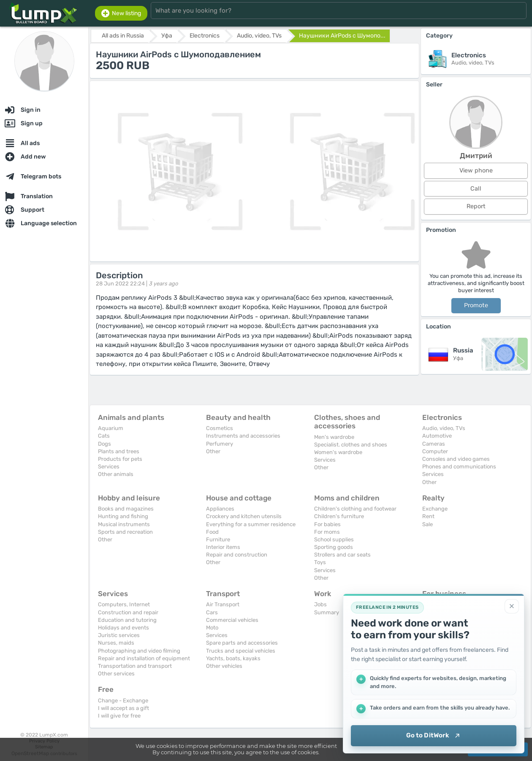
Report (476, 206)
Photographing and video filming (139, 651)
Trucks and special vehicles (240, 651)
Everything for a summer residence (251, 524)
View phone (476, 170)
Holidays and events (123, 627)
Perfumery (219, 444)
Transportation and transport (135, 666)
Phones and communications (459, 466)
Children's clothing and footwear (355, 509)
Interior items (223, 547)
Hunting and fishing (123, 516)
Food (212, 532)
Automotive (437, 436)
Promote (476, 305)
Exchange (435, 509)
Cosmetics (219, 428)
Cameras (433, 444)
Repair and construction (236, 554)
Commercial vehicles (232, 620)
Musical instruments (124, 524)
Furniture (218, 539)
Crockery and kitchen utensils (244, 516)
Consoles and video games (456, 459)
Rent (428, 516)
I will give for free (119, 716)
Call (475, 188)
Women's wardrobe (338, 452)
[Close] (512, 606)
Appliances (220, 509)
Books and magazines (126, 509)
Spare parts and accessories (242, 643)
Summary (326, 612)
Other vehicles (224, 666)
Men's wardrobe (334, 437)
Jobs (320, 604)
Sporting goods (333, 547)
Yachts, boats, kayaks (233, 658)
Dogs (104, 444)
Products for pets (120, 459)
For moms (327, 532)
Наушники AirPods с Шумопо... (342, 35)
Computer (435, 451)
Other (213, 451)
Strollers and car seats (342, 554)
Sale (427, 524)
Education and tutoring (127, 620)
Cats (104, 436)
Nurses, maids (116, 643)
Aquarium (110, 428)
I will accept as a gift (123, 708)
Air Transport (222, 604)
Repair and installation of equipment (144, 658)
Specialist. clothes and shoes (350, 444)
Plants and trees (118, 451)
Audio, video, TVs (443, 428)
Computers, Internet (124, 604)
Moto (212, 627)
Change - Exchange (123, 700)
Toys (320, 562)
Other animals (115, 474)
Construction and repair (128, 612)
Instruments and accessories (243, 436)
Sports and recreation (125, 532)
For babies (327, 524)
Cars (212, 612)
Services (108, 466)
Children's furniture (339, 516)
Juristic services (119, 635)
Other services (116, 673)
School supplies (334, 539)
